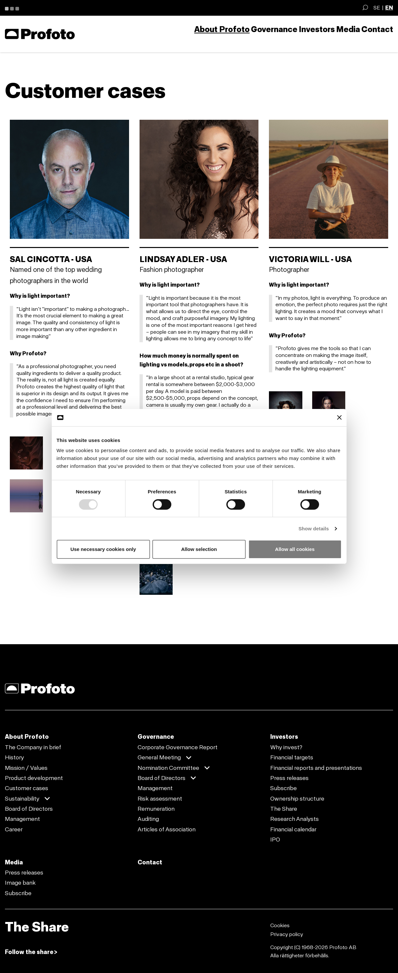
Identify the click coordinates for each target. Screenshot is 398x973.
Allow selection (199, 549)
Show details (313, 528)
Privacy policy (286, 934)
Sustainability (22, 798)
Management (22, 819)
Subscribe (283, 788)
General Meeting (159, 757)
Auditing (148, 819)
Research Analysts (294, 819)
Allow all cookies (295, 549)
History (14, 757)
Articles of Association (167, 829)
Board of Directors (29, 808)
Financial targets (291, 757)
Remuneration (156, 808)
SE (376, 8)
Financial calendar (293, 829)
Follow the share (29, 952)
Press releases (289, 778)
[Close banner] (339, 417)
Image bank (20, 882)
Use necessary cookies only (103, 549)
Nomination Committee (168, 767)
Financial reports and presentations (316, 767)
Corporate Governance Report (178, 747)
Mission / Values (26, 767)
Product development (34, 778)
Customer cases (26, 788)
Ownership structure (297, 798)
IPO (275, 839)
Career (14, 829)
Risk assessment (160, 798)
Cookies (280, 925)
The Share (283, 808)
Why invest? (286, 747)
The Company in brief (33, 747)
